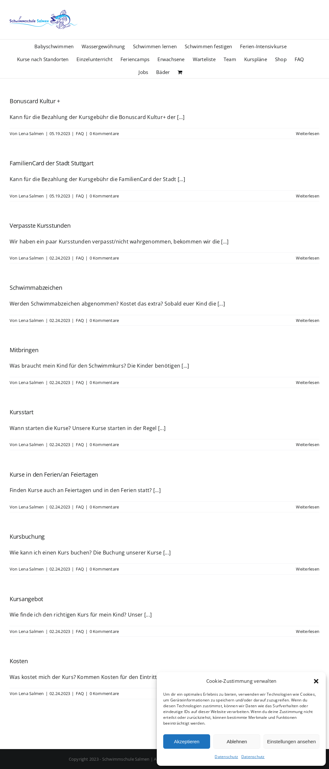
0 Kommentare (104, 133)
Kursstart (21, 412)
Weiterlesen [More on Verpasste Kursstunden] (307, 258)
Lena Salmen (31, 133)
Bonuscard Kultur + (35, 101)
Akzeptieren (186, 741)
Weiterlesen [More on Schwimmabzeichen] (307, 320)
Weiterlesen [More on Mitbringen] (307, 382)
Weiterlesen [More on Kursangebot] (307, 631)
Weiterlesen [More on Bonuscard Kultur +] (307, 133)
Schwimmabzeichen (36, 287)
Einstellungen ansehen (291, 741)
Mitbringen (24, 350)
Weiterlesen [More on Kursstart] (307, 444)
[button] (316, 681)
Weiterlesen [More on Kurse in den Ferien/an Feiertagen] (307, 507)
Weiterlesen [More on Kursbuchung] (307, 569)
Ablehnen (237, 741)
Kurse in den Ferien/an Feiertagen (54, 474)
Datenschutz (226, 756)
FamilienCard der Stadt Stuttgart (51, 163)
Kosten (19, 661)
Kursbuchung (27, 536)
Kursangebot (26, 599)
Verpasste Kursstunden (40, 225)
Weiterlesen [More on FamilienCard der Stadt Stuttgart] (307, 196)
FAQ (80, 133)
